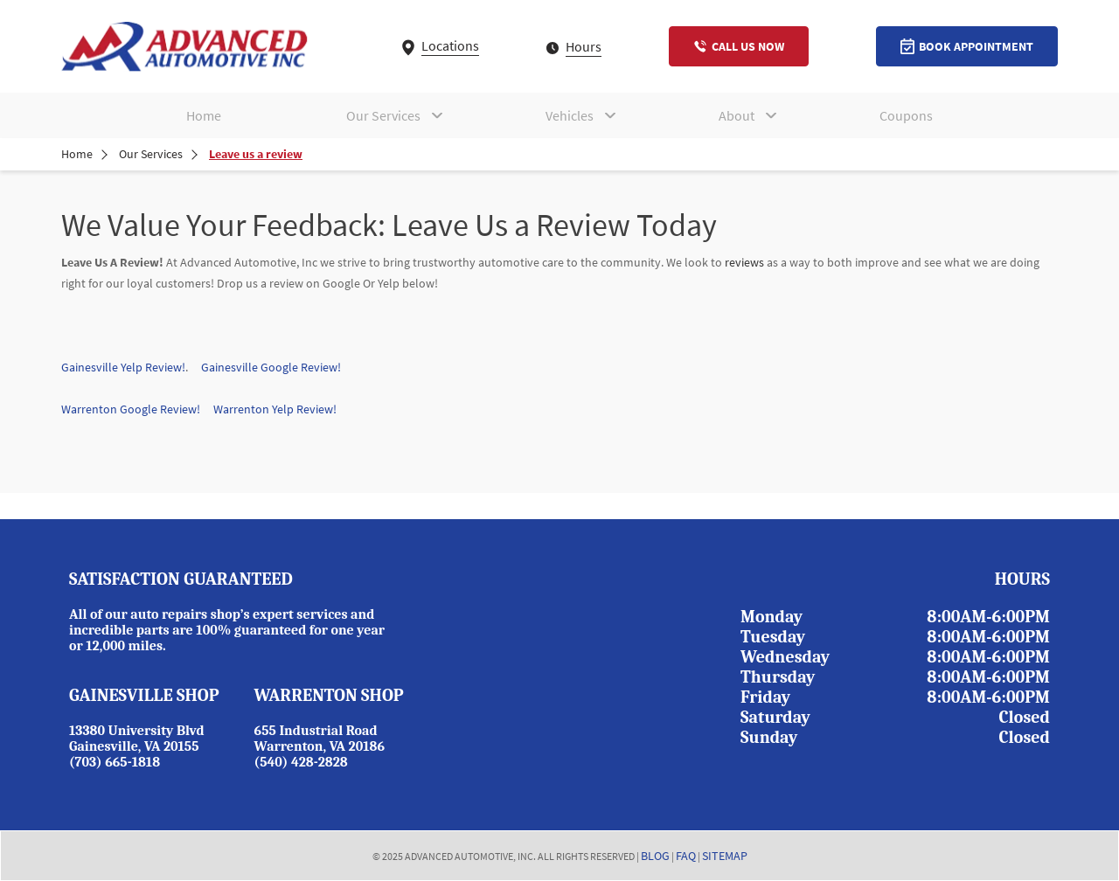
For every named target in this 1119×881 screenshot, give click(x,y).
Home (203, 115)
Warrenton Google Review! (137, 409)
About (736, 115)
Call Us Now (738, 46)
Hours (573, 46)
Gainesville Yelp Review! (123, 367)
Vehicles (570, 115)
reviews (744, 262)
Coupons (906, 115)
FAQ (686, 856)
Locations (440, 45)
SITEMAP (724, 856)
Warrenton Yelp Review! (275, 409)
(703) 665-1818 (114, 762)
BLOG (655, 856)
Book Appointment (966, 46)
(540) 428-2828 (301, 762)
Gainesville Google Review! (271, 367)
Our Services (383, 115)
